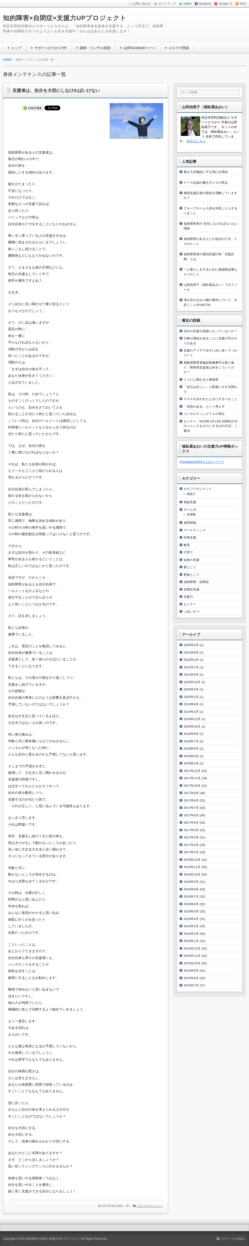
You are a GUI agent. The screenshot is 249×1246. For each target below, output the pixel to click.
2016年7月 (191, 896)
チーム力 (190, 509)
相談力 (191, 494)
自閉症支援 (191, 589)
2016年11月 (192, 867)
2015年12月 (192, 948)
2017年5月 (191, 822)
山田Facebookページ (140, 48)
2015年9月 (191, 970)
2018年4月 (191, 756)
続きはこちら (196, 141)
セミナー (190, 604)
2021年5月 (191, 674)
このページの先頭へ (231, 1238)
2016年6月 (191, 904)
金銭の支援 (191, 560)
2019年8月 (191, 704)
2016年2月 (191, 933)
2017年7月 (191, 808)
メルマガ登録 (179, 48)
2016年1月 (191, 941)
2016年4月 (191, 919)
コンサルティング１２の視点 (204, 414)
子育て (188, 552)
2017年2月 (191, 845)
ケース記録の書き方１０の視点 (206, 182)
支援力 (188, 596)
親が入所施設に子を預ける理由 (206, 172)
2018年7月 (191, 741)
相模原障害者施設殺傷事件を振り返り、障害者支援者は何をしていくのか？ (209, 367)
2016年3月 (191, 926)
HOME (7, 59)
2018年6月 (191, 748)
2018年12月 (192, 719)
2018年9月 (191, 734)
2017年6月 (191, 815)
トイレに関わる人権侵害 (201, 379)
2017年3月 (191, 837)
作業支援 (190, 537)
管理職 (191, 514)
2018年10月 (192, 726)
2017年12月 (192, 771)
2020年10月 (192, 682)
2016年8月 (191, 889)
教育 (187, 545)
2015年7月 (191, 985)
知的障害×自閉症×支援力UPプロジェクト (65, 18)
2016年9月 (191, 882)
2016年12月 (192, 859)
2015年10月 (192, 963)
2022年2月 (191, 660)
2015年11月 (192, 956)
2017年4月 (191, 830)
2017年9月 (191, 793)
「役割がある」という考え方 (204, 406)
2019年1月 (191, 711)
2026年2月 (191, 645)
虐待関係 (190, 523)
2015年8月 (191, 978)
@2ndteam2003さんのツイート (201, 462)
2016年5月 (191, 911)
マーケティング (195, 530)
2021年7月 (191, 667)
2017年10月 (192, 785)
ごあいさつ (191, 611)
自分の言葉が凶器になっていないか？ (210, 331)
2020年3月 (191, 689)
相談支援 (190, 502)
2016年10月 (192, 874)
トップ (16, 48)
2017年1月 (191, 852)
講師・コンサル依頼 (95, 48)
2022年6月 (191, 652)
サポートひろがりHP (51, 48)
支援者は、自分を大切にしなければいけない (56, 90)
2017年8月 (191, 800)
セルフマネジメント (150, 1206)
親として (190, 567)
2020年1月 (191, 697)
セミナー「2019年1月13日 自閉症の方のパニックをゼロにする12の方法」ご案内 (211, 426)
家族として (191, 574)
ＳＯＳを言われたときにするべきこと (210, 399)
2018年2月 (191, 763)
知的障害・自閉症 (196, 582)
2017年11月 (192, 778)
